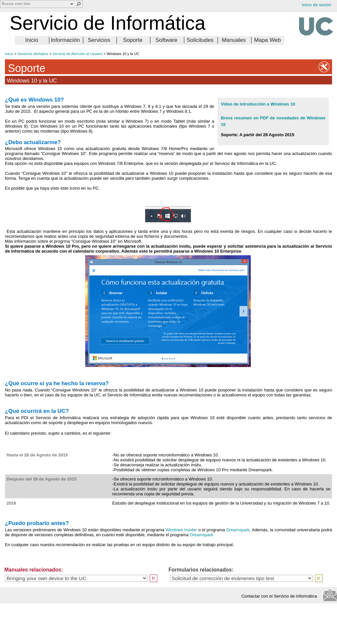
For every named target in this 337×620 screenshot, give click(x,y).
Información (65, 40)
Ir (153, 578)
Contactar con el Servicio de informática (281, 596)
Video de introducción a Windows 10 (258, 104)
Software (166, 40)
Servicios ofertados (32, 54)
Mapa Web (267, 40)
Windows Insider (181, 529)
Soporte (133, 40)
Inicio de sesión (316, 4)
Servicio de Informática (107, 23)
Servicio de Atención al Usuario (77, 54)
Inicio (31, 40)
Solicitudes (200, 40)
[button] (78, 4)
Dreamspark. (202, 534)
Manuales (234, 40)
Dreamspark (237, 529)
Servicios (99, 40)
